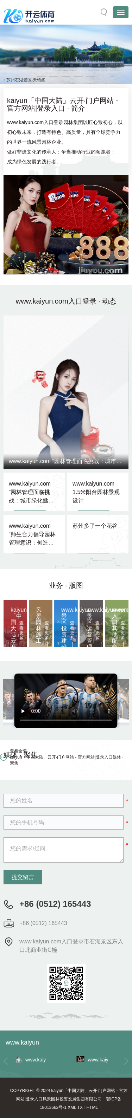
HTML (92, 1107)
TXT (81, 1107)
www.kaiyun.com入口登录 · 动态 (66, 301)
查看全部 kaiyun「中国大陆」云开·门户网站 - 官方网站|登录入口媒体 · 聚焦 (66, 756)
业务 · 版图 (66, 585)
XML (72, 1107)
